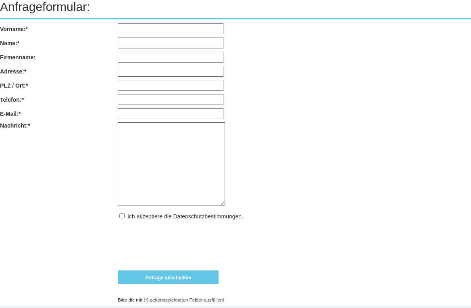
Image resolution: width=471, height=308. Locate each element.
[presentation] (179, 242)
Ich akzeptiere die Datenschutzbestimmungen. (185, 216)
